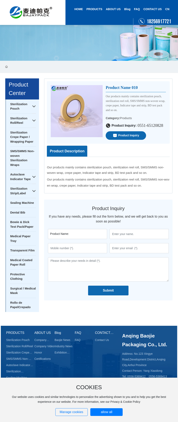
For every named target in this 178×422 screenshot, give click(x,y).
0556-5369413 (158, 376)
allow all (106, 412)
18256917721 (159, 21)
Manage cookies (71, 412)
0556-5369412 (136, 376)
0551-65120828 (150, 125)
